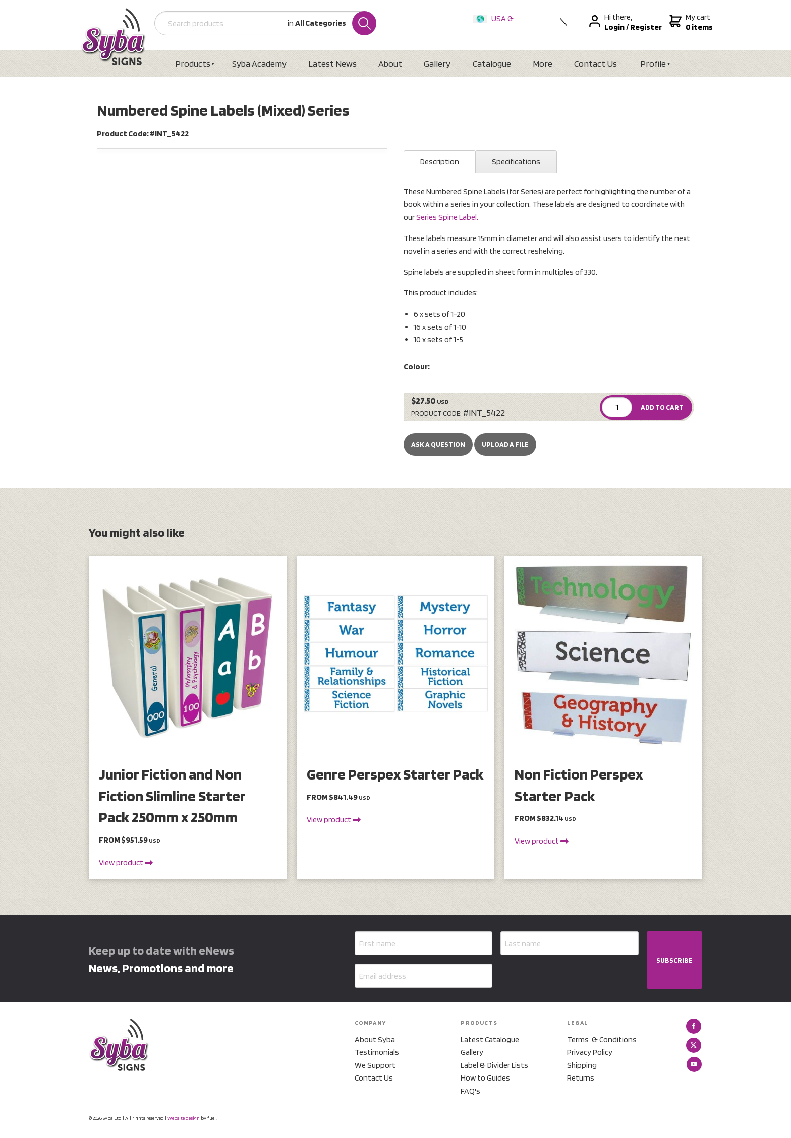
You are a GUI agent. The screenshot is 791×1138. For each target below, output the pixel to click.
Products (192, 63)
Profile (653, 63)
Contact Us (595, 63)
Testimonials (377, 1052)
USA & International (495, 25)
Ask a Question (438, 444)
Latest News (332, 63)
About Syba (375, 1039)
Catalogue (492, 63)
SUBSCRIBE (674, 960)
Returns (580, 1078)
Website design (183, 1118)
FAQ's (470, 1091)
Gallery (437, 63)
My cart (689, 22)
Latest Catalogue (490, 1039)
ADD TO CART (662, 407)
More (542, 63)
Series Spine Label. (447, 217)
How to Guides (485, 1078)
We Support (375, 1065)
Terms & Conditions (602, 1039)
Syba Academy (259, 63)
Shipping (582, 1065)
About (390, 63)
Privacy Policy (589, 1052)
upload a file (505, 444)
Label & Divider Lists (494, 1065)
